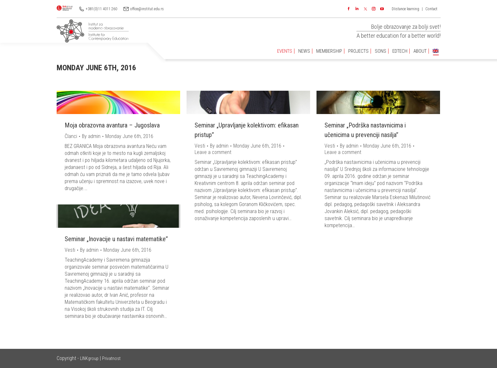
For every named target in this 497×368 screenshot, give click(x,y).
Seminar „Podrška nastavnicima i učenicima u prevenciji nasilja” (365, 130)
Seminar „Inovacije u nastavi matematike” (116, 239)
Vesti (200, 146)
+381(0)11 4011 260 (101, 9)
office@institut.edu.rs (147, 9)
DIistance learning (405, 9)
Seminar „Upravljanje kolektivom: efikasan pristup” (247, 130)
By (91, 136)
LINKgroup (89, 358)
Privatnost (111, 358)
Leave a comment (213, 152)
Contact (431, 9)
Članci (71, 136)
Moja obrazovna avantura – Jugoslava (112, 125)
